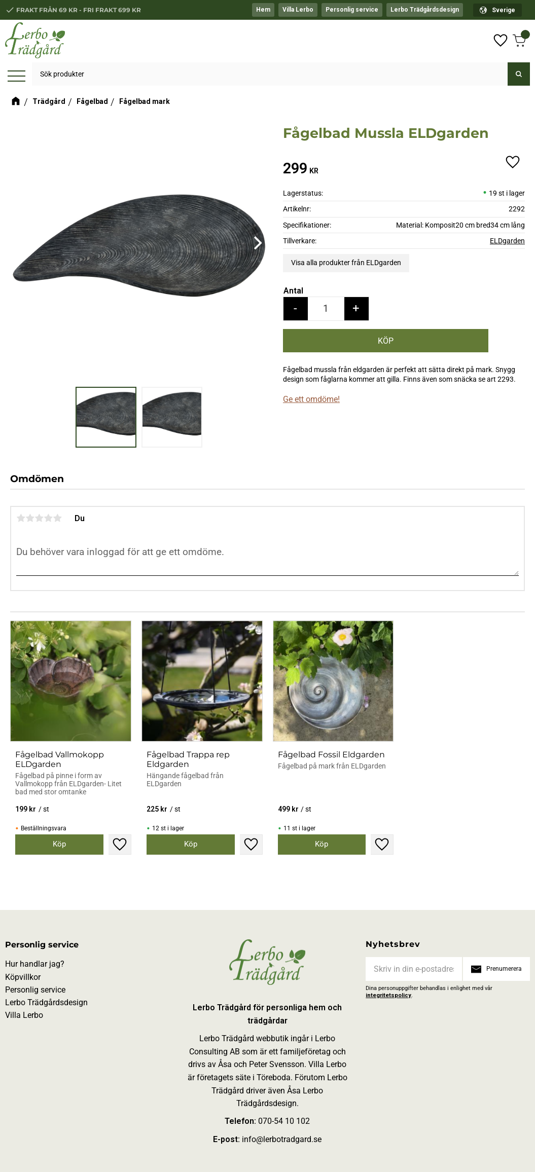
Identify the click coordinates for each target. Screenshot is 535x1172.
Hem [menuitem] (263, 9)
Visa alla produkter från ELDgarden (346, 263)
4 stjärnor (48, 518)
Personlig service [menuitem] (352, 9)
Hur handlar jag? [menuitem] (34, 964)
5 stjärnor (57, 518)
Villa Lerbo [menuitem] (297, 9)
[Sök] (519, 74)
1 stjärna (20, 518)
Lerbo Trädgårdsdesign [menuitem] (424, 9)
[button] (16, 77)
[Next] (256, 243)
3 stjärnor (39, 518)
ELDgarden (507, 241)
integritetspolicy (388, 995)
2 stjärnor (29, 518)
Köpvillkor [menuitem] (23, 977)
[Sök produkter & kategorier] (270, 74)
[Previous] (21, 243)
